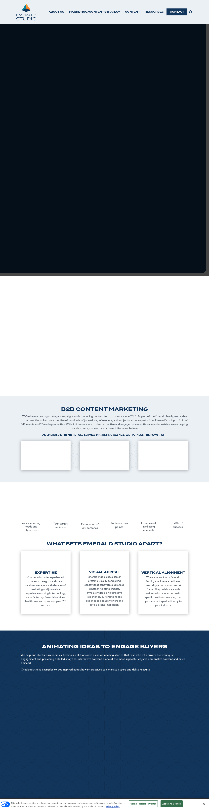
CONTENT (132, 12)
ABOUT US (56, 12)
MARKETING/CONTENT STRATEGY (94, 12)
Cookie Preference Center (143, 804)
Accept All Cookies (171, 804)
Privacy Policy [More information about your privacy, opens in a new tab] (113, 806)
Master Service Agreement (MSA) (169, 785)
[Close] (203, 804)
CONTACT (177, 12)
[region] (104, 804)
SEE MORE (104, 689)
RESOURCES (154, 12)
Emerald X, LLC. (154, 797)
